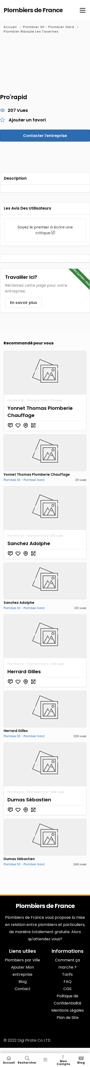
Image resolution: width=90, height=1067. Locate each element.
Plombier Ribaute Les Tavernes (31, 31)
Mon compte (63, 1060)
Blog (81, 1060)
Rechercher (27, 1060)
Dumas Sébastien (29, 799)
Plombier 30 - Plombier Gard (48, 27)
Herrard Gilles (24, 671)
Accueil (11, 27)
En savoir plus (23, 302)
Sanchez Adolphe (28, 543)
